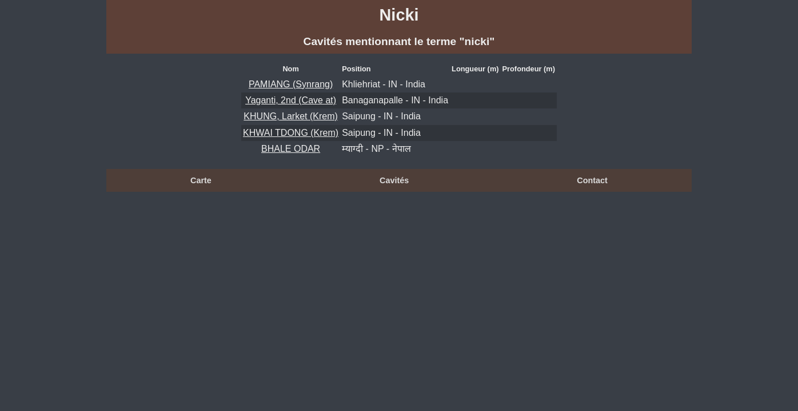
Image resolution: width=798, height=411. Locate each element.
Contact (592, 180)
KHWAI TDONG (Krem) (290, 133)
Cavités (394, 180)
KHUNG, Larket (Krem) (290, 116)
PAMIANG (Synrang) (291, 84)
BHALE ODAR (290, 149)
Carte (201, 180)
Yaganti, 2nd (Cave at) (290, 100)
